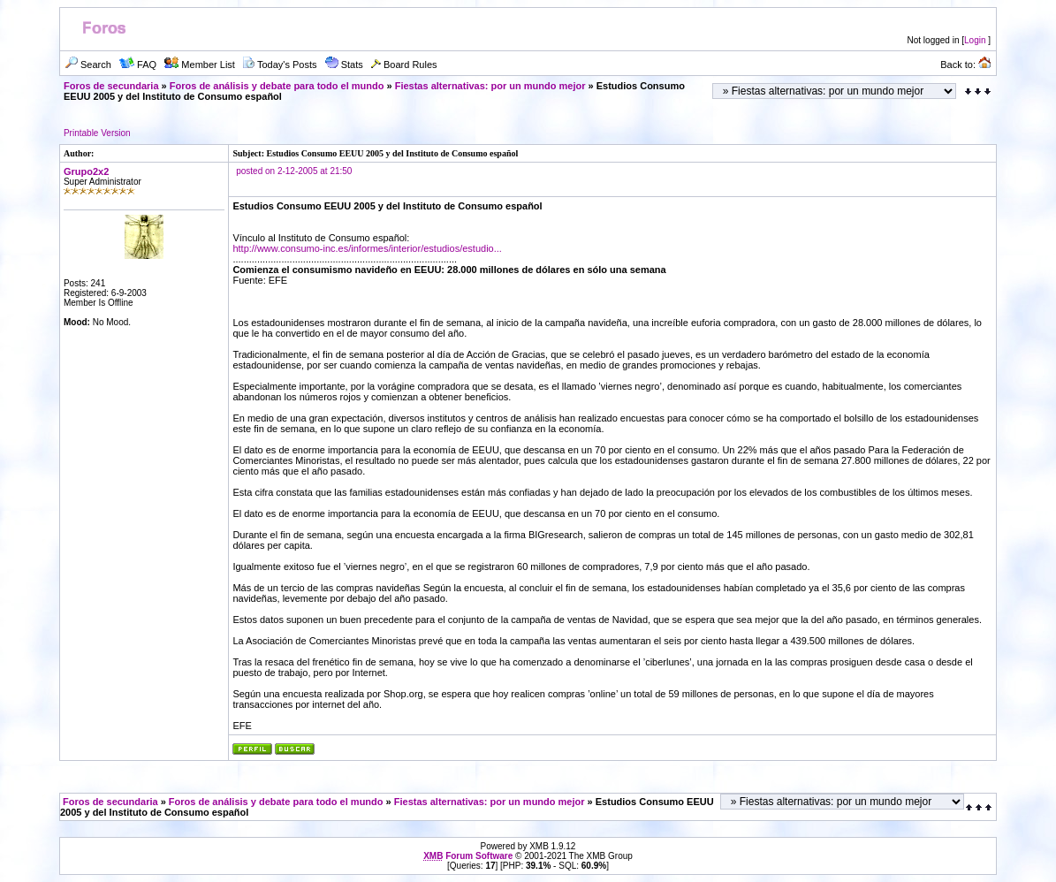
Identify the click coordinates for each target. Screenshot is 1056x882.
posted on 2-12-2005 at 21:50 (294, 171)
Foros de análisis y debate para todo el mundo (277, 85)
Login (974, 40)
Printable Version (97, 133)
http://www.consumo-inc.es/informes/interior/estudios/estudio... (366, 248)
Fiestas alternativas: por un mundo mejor (490, 85)
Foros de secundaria (111, 85)
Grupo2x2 (86, 171)
